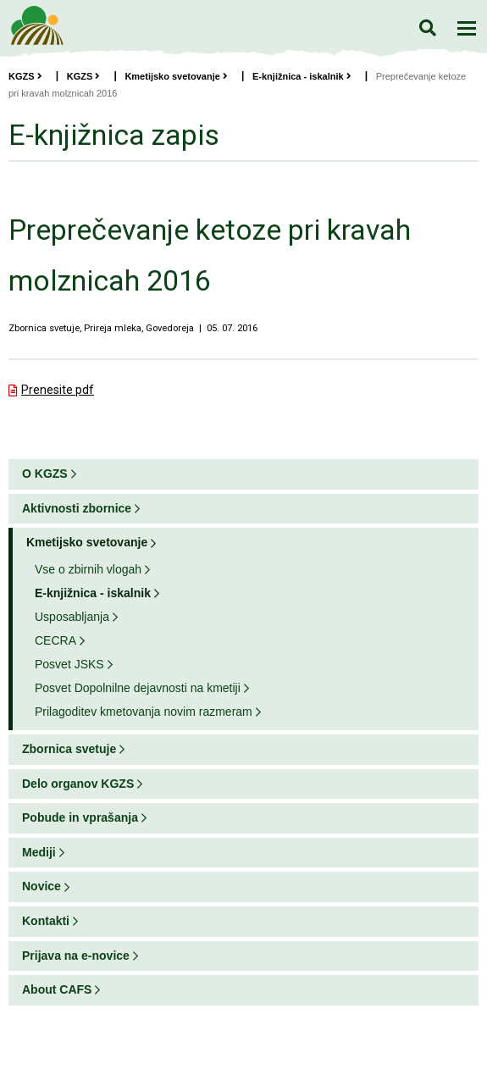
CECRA (55, 640)
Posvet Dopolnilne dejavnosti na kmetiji (138, 688)
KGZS (25, 76)
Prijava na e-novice (76, 955)
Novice (41, 886)
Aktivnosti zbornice (76, 508)
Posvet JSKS (69, 664)
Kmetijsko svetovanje (176, 76)
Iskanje (427, 28)
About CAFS (56, 989)
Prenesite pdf (57, 389)
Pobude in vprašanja (80, 817)
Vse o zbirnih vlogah (88, 569)
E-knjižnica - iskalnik (301, 76)
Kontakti (45, 921)
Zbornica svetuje (69, 749)
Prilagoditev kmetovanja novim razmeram (143, 711)
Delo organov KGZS (78, 783)
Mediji (39, 852)
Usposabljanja (72, 616)
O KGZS (45, 473)
